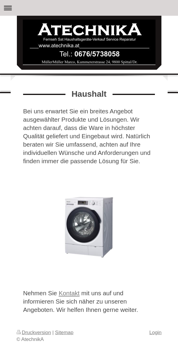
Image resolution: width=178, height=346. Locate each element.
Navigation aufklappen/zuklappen (89, 7)
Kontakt (69, 293)
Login (155, 332)
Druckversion (34, 332)
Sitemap (64, 332)
